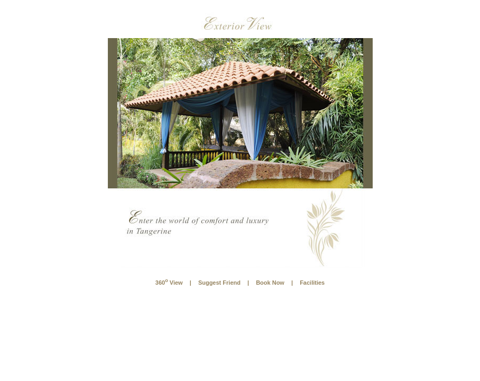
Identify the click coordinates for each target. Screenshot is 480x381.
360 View (169, 282)
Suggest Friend (219, 282)
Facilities (312, 282)
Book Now (270, 282)
